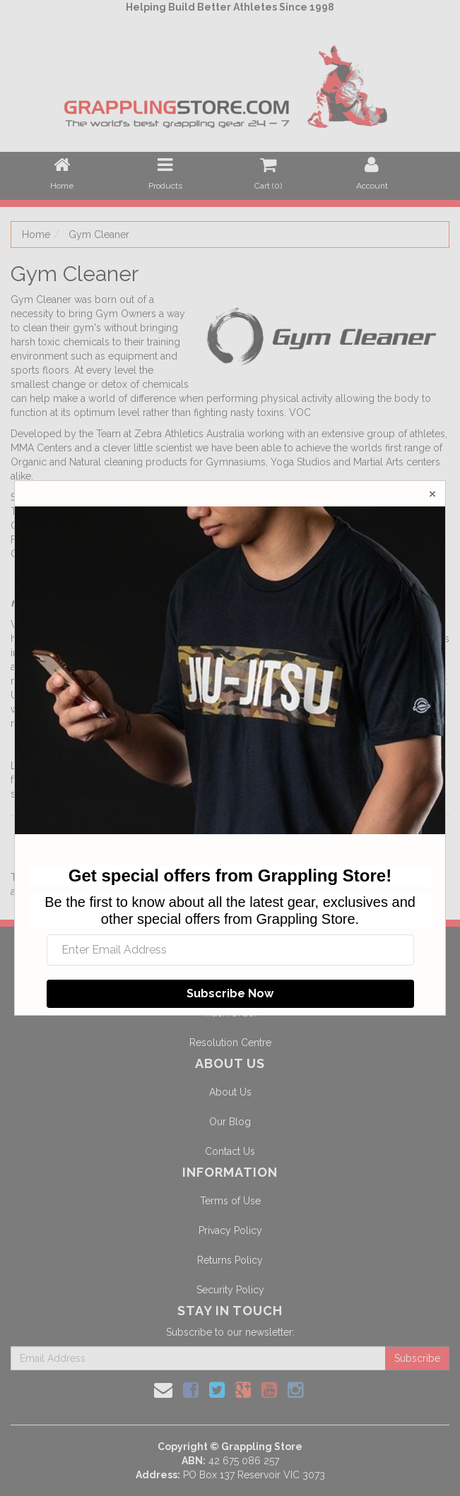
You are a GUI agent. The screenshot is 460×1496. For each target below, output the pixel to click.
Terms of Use (230, 1200)
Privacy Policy (230, 1230)
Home (36, 234)
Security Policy (230, 1289)
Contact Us (230, 1151)
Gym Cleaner (99, 234)
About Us (230, 1092)
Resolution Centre (230, 1042)
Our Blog (230, 1121)
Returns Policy (230, 1260)
